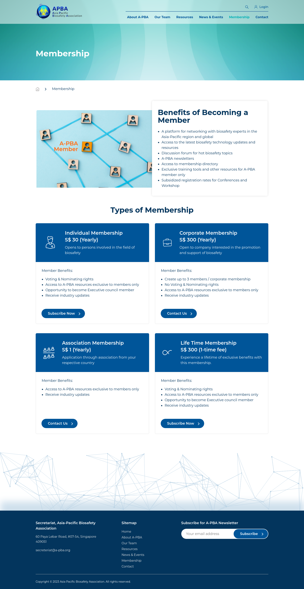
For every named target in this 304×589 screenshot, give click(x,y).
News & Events (211, 17)
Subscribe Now (61, 313)
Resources (184, 17)
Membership (239, 17)
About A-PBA (138, 17)
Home (126, 531)
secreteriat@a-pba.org (53, 550)
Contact (262, 17)
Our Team (162, 17)
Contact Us (177, 313)
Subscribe (249, 534)
